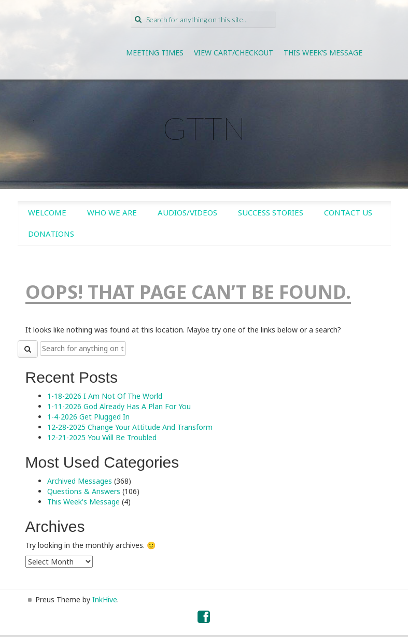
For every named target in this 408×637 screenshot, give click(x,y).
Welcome (47, 212)
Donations (51, 233)
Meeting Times (155, 52)
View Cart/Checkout (233, 52)
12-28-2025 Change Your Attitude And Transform (130, 427)
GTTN (204, 128)
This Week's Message (83, 501)
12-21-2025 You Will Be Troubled (102, 437)
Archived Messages (79, 481)
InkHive (104, 599)
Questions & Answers (83, 491)
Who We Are (112, 212)
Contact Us (348, 212)
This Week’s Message (323, 52)
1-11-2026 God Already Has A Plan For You (119, 406)
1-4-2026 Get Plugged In (88, 417)
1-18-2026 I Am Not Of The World (104, 396)
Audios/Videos (187, 212)
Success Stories (270, 212)
